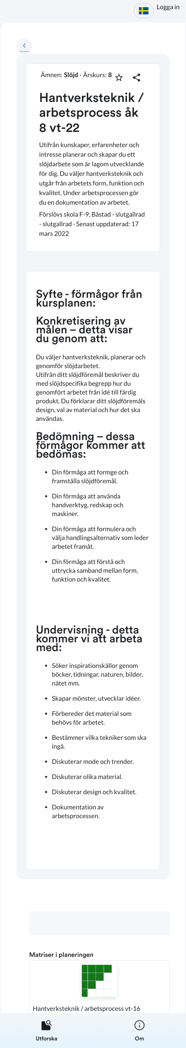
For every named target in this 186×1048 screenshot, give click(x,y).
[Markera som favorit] (119, 77)
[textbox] (93, 570)
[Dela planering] (136, 77)
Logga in (168, 7)
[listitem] (46, 1030)
